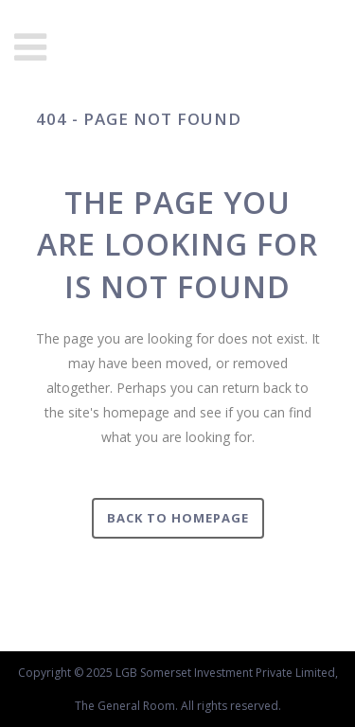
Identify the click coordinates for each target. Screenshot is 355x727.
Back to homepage (178, 517)
